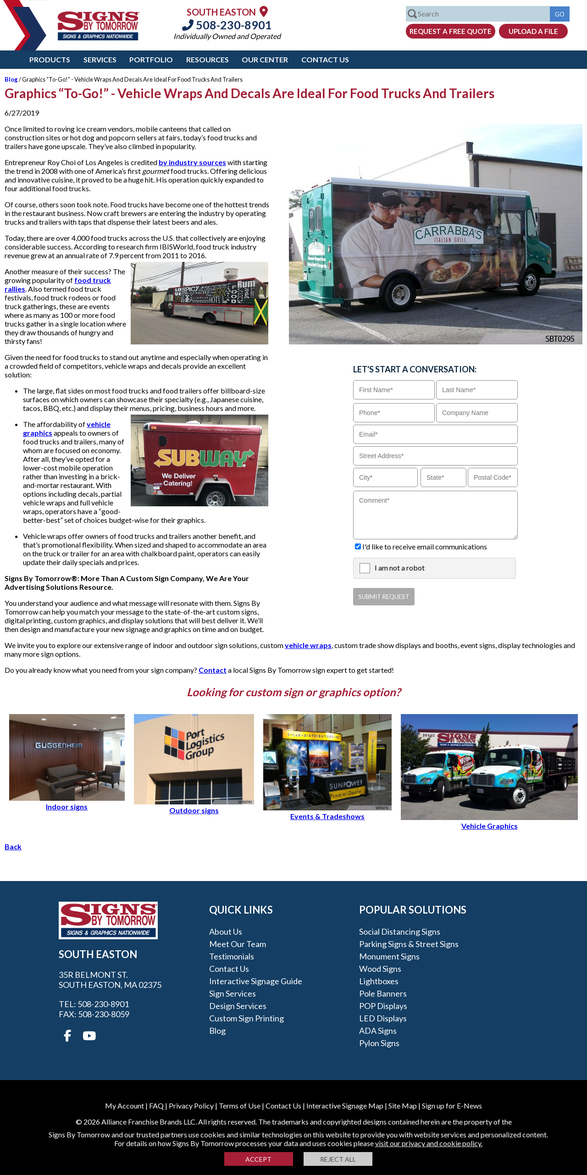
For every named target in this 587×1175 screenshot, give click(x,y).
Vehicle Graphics (489, 821)
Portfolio (151, 59)
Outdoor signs (194, 806)
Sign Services (232, 993)
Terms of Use (239, 1105)
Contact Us (325, 59)
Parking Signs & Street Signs (409, 944)
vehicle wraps (308, 645)
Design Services (237, 1006)
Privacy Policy (191, 1105)
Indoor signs (67, 802)
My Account (124, 1105)
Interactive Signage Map (344, 1105)
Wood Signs (380, 969)
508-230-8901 (227, 25)
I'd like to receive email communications (424, 546)
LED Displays (383, 1018)
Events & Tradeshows (327, 811)
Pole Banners (383, 993)
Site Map (402, 1105)
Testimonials (231, 956)
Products (49, 59)
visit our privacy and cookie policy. (428, 1143)
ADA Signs (378, 1030)
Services (99, 59)
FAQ (156, 1105)
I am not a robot (400, 567)
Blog (11, 79)
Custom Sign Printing (246, 1018)
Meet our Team (237, 944)
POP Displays (383, 1006)
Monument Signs (389, 956)
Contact (213, 669)
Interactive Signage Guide (255, 981)
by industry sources (192, 162)
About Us (225, 931)
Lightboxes (379, 981)
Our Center (265, 59)
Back (13, 846)
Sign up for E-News (452, 1105)
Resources (207, 59)
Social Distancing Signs (399, 931)
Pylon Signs (379, 1043)
